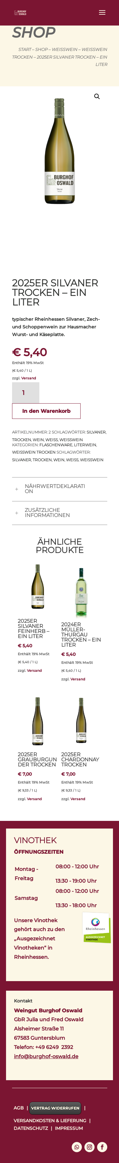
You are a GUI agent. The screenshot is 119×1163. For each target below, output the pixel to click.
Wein (38, 439)
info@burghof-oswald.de (46, 1056)
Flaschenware (55, 444)
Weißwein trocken (34, 452)
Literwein (85, 444)
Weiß (51, 439)
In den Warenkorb (46, 411)
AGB (19, 1108)
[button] (97, 96)
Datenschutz (31, 1128)
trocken (21, 439)
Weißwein (64, 49)
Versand (28, 378)
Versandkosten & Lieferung (50, 1121)
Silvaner (96, 432)
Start (24, 49)
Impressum (69, 1128)
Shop (41, 49)
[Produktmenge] (25, 392)
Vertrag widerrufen (55, 1108)
